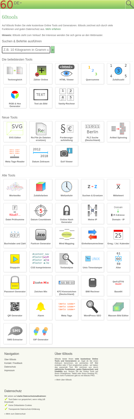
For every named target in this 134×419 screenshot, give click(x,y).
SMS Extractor (15, 339)
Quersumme (92, 79)
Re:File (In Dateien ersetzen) (41, 138)
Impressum (9, 370)
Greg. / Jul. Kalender (118, 243)
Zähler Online (41, 79)
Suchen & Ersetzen (92, 195)
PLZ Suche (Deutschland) (92, 138)
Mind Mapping (66, 243)
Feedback (17, 363)
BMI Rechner (92, 291)
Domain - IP (118, 219)
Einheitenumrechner (92, 243)
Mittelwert (118, 195)
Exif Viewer (67, 161)
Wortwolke (15, 195)
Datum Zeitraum (40, 161)
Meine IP (92, 219)
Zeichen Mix (40, 291)
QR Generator (14, 315)
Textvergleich (15, 79)
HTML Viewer (67, 79)
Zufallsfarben (41, 195)
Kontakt (7, 363)
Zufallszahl (118, 79)
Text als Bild (40, 103)
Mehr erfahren (53, 29)
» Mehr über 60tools (63, 380)
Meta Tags (66, 315)
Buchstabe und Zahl (15, 243)
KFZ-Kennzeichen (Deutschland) (66, 292)
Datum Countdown (41, 219)
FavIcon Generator (41, 243)
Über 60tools (10, 359)
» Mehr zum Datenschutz (15, 414)
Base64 (118, 291)
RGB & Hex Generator (15, 105)
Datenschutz (10, 367)
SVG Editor (15, 137)
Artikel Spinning (118, 137)
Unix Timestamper (92, 267)
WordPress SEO (92, 315)
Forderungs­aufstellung (66, 138)
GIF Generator (40, 339)
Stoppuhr (15, 267)
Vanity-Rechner (66, 103)
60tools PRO (89, 375)
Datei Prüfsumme (15, 219)
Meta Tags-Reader (14, 161)
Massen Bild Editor (118, 315)
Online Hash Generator (66, 220)
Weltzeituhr (67, 195)
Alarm (41, 315)
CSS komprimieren (41, 267)
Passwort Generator (15, 291)
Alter (118, 267)
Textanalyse (66, 267)
